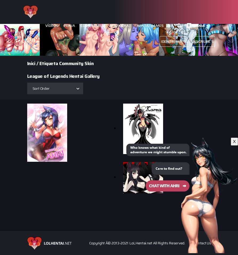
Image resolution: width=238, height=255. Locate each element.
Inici (31, 63)
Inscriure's (203, 41)
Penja (69, 25)
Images (33, 25)
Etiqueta (48, 63)
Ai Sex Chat (120, 25)
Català (198, 25)
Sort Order (41, 88)
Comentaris (92, 25)
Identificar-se (174, 41)
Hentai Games (150, 25)
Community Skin (76, 63)
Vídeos (51, 25)
